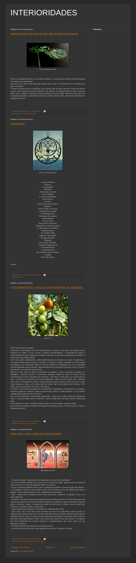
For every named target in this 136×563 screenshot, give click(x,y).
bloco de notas (22, 113)
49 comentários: (36, 539)
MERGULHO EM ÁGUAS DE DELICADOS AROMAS (44, 34)
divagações (31, 541)
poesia (20, 277)
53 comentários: (36, 111)
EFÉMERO (17, 124)
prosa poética (32, 113)
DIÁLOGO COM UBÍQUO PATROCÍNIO (35, 434)
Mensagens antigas (77, 547)
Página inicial (50, 547)
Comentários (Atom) (26, 551)
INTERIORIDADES (43, 12)
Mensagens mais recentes (20, 547)
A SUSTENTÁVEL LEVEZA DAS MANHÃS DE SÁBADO (46, 287)
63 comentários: (36, 421)
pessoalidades (32, 423)
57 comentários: (36, 275)
